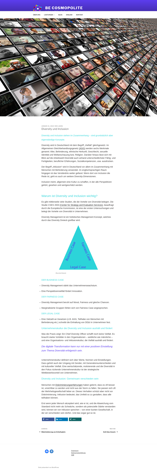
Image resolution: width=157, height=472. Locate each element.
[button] (48, 419)
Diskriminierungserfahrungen (69, 385)
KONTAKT (79, 15)
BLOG (60, 15)
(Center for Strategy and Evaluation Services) (81, 205)
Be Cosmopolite (64, 8)
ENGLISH (69, 15)
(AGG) (82, 148)
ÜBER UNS (36, 15)
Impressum (74, 450)
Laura (60, 126)
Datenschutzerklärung (78, 453)
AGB (72, 455)
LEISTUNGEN (49, 15)
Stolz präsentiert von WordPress (48, 467)
